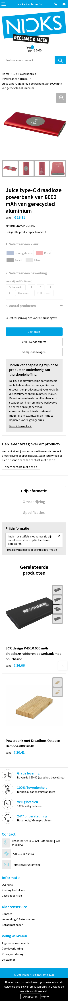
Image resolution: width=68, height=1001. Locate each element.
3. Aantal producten (21, 305)
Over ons (7, 884)
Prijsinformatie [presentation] (34, 490)
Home (5, 74)
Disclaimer (8, 959)
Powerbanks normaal (15, 78)
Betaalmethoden (12, 925)
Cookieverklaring (12, 948)
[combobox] (28, 60)
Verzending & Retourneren (18, 919)
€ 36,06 (15, 665)
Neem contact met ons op (21, 467)
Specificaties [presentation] (34, 512)
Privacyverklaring (12, 954)
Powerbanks (26, 74)
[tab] (34, 490)
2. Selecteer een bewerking (26, 273)
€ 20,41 (15, 752)
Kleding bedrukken (13, 890)
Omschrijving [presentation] (34, 501)
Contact (7, 914)
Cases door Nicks (12, 895)
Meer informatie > (20, 426)
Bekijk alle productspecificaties (26, 232)
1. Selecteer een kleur (22, 244)
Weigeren (45, 996)
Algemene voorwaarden (16, 943)
